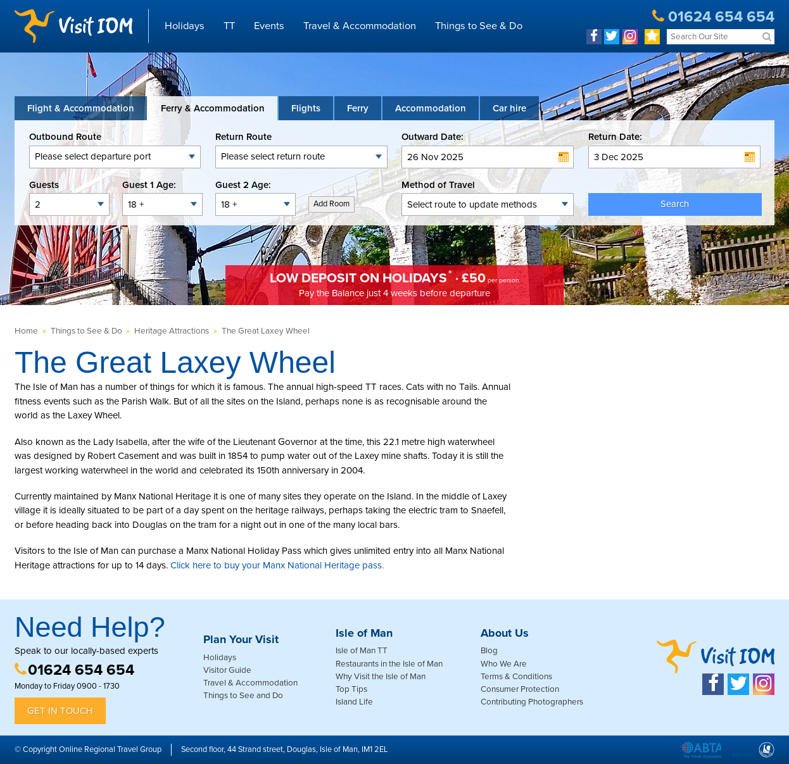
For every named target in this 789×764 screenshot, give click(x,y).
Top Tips (351, 689)
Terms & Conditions (516, 677)
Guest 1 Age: (149, 185)
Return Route (243, 136)
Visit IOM (73, 26)
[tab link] (509, 108)
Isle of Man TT (362, 651)
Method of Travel (438, 185)
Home (26, 331)
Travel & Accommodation (359, 26)
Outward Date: (432, 136)
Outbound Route (65, 136)
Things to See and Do (243, 696)
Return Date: (615, 136)
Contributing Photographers (532, 702)
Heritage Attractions (171, 331)
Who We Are (504, 664)
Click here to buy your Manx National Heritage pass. (277, 565)
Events (269, 26)
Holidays (185, 26)
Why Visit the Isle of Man (381, 677)
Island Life (354, 702)
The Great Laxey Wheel (266, 331)
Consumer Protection (520, 689)
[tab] (81, 108)
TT (229, 26)
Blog (489, 651)
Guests (44, 185)
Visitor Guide (227, 670)
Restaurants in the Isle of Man (389, 664)
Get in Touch (60, 711)
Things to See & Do (478, 26)
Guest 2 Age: (243, 185)
